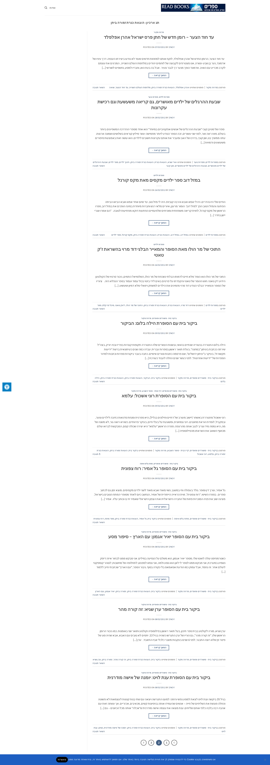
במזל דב (184, 234)
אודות (52, 7)
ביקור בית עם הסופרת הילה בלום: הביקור (159, 323)
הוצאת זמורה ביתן (133, 377)
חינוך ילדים (124, 162)
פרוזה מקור (159, 32)
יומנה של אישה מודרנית (115, 727)
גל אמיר (143, 518)
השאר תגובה (98, 87)
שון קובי (170, 165)
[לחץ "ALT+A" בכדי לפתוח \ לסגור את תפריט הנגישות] (6, 386)
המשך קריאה (159, 75)
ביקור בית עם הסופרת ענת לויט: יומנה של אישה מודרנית (158, 677)
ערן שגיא (97, 659)
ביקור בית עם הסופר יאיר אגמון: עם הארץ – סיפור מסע (159, 536)
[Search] (46, 7)
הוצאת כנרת (161, 162)
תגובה (96, 454)
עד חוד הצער (122, 87)
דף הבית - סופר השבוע (151, 391)
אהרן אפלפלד (182, 87)
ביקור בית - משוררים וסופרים (164, 318)
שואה (112, 87)
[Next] (144, 743)
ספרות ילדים (164, 97)
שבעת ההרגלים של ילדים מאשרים (191, 165)
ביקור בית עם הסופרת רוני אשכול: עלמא (159, 395)
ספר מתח (109, 518)
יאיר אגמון (110, 591)
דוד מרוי (185, 305)
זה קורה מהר (119, 659)
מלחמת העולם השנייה (139, 87)
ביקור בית (156, 377)
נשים (100, 727)
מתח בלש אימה (146, 463)
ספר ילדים (113, 162)
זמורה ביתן (121, 591)
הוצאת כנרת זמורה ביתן (163, 87)
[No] (265, 760)
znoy (172, 47)
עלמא (211, 454)
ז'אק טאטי (120, 305)
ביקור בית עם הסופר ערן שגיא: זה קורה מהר (159, 609)
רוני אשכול (202, 454)
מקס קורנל (127, 234)
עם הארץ (99, 591)
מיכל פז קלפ (108, 305)
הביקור (146, 377)
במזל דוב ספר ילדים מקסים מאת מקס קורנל (159, 180)
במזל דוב (175, 234)
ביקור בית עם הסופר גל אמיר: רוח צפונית (159, 468)
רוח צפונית (99, 518)
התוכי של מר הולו (134, 305)
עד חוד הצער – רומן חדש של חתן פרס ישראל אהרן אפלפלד (159, 37)
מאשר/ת (62, 759)
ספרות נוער (153, 97)
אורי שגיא (172, 162)
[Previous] (174, 743)
